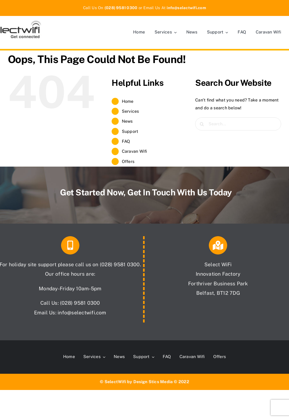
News (127, 121)
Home (128, 101)
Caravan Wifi (134, 151)
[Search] (201, 124)
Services (130, 111)
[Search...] (238, 124)
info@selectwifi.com (82, 312)
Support (130, 131)
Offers (128, 161)
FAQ (126, 141)
